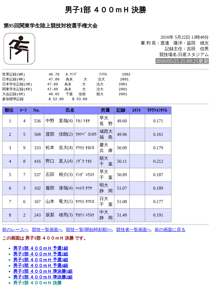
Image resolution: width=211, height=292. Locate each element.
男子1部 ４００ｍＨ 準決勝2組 (43, 278)
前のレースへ (15, 231)
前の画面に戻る (170, 231)
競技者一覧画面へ (133, 231)
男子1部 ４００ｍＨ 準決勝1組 (43, 273)
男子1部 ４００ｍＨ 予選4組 (40, 267)
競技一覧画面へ (47, 231)
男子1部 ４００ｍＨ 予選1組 (40, 250)
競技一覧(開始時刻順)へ (89, 231)
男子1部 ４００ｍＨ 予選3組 (40, 261)
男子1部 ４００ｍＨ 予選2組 (40, 255)
